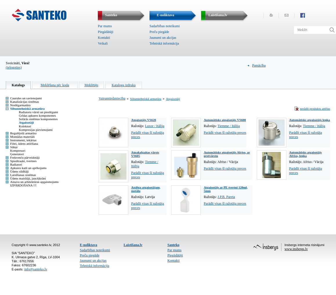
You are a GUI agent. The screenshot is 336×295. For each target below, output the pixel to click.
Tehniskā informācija (164, 43)
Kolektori (25, 126)
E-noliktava (88, 245)
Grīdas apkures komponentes (37, 115)
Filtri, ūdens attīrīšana (24, 143)
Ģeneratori (17, 154)
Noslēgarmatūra (20, 105)
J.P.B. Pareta (226, 197)
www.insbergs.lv (296, 249)
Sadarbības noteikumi (164, 26)
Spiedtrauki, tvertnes (23, 161)
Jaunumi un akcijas (162, 38)
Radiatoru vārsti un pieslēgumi (38, 112)
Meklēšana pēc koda (55, 85)
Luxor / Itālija (155, 126)
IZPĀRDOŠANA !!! (23, 185)
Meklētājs (91, 85)
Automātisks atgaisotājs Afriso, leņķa (305, 154)
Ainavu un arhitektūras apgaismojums (34, 182)
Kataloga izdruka (124, 85)
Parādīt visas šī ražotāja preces (225, 133)
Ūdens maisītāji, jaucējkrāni (28, 178)
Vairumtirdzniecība (112, 98)
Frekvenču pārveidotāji (25, 157)
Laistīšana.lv (133, 245)
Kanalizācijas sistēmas (24, 101)
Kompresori (18, 150)
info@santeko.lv (35, 269)
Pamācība (259, 65)
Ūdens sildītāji (19, 171)
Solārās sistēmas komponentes (38, 119)
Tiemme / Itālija (229, 126)
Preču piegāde (159, 32)
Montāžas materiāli (22, 136)
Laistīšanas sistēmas (23, 175)
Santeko (173, 245)
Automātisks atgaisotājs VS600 (225, 120)
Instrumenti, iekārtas (23, 140)
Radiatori (16, 164)
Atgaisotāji (26, 122)
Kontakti (104, 38)
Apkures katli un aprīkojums (28, 168)
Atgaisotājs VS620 (143, 120)
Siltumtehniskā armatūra (27, 108)
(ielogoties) (14, 67)
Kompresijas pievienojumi (36, 129)
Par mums (105, 26)
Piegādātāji (105, 32)
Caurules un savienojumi (26, 98)
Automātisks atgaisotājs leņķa (309, 120)
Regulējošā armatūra (23, 133)
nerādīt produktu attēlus (315, 108)
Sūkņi (14, 147)
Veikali (103, 43)
